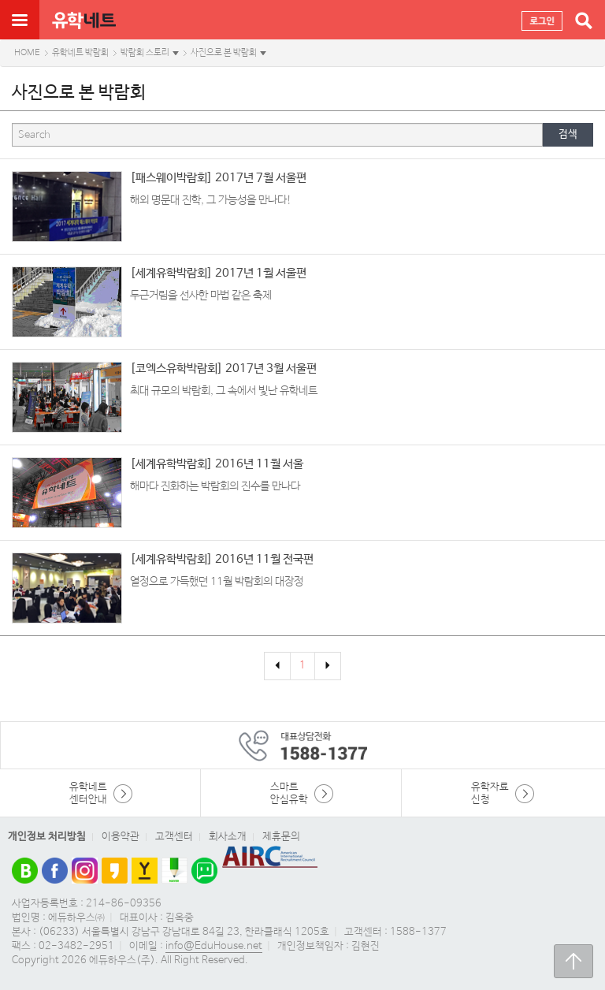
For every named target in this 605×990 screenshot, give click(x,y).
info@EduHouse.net (213, 946)
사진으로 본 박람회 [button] (224, 53)
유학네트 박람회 (80, 53)
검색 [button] (568, 134)
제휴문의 (281, 837)
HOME (27, 53)
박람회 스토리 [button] (145, 53)
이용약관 (120, 837)
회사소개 (228, 837)
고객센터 (174, 837)
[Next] (327, 666)
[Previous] (277, 666)
